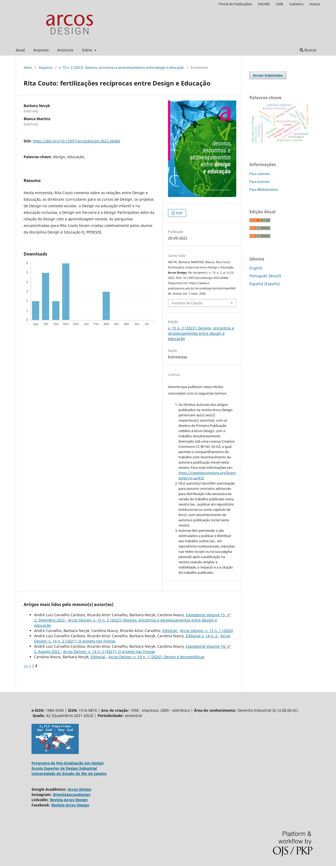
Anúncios (65, 49)
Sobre (87, 49)
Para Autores (259, 181)
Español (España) (264, 283)
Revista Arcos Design (69, 799)
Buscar (308, 49)
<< (26, 665)
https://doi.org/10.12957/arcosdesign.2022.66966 (76, 141)
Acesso (314, 4)
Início (28, 67)
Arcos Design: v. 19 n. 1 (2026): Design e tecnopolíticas (156, 656)
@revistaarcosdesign (71, 794)
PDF (178, 213)
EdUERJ (264, 4)
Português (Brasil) (265, 275)
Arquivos (41, 49)
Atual (20, 49)
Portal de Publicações (235, 4)
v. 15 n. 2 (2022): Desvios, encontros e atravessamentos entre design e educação (121, 67)
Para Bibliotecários (263, 189)
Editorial (170, 630)
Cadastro (296, 4)
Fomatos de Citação (187, 303)
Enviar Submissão (268, 75)
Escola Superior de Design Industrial (64, 768)
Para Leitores (259, 173)
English (255, 267)
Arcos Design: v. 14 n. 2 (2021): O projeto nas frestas (109, 651)
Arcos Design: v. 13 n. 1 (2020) (206, 630)
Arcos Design (79, 789)
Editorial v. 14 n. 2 (202, 635)
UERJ (279, 4)
